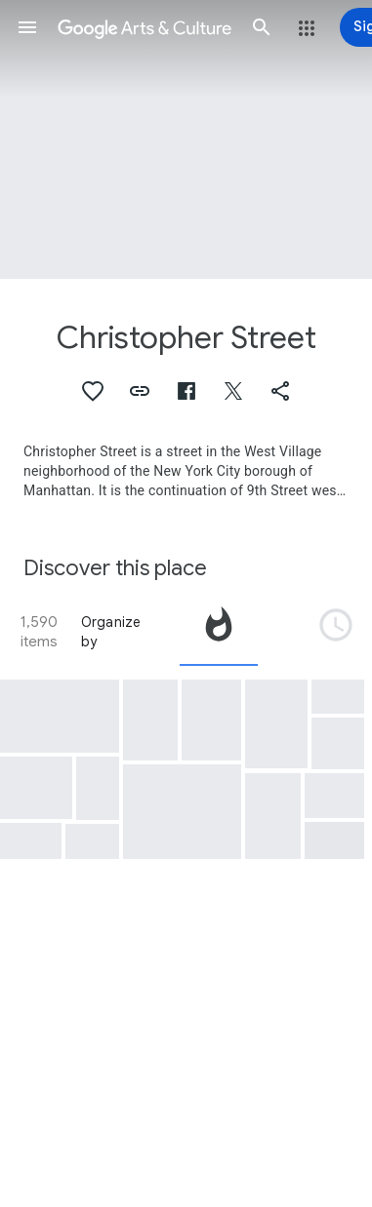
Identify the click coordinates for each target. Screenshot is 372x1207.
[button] (27, 27)
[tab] (219, 632)
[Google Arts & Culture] (144, 27)
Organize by (111, 631)
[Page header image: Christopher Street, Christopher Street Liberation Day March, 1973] (186, 139)
